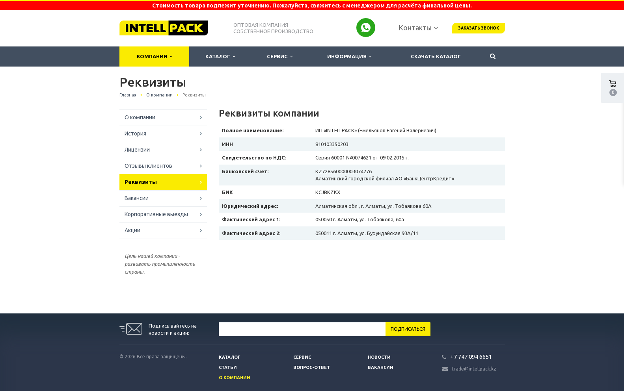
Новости (379, 357)
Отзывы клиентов (148, 166)
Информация (349, 56)
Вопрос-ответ (311, 367)
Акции (132, 230)
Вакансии (137, 198)
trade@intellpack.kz (474, 368)
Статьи (228, 367)
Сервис (279, 56)
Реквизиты (141, 182)
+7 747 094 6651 (471, 356)
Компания (154, 56)
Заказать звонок (478, 28)
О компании (140, 117)
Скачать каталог (436, 56)
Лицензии (137, 149)
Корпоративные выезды (156, 214)
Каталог (220, 56)
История (135, 133)
